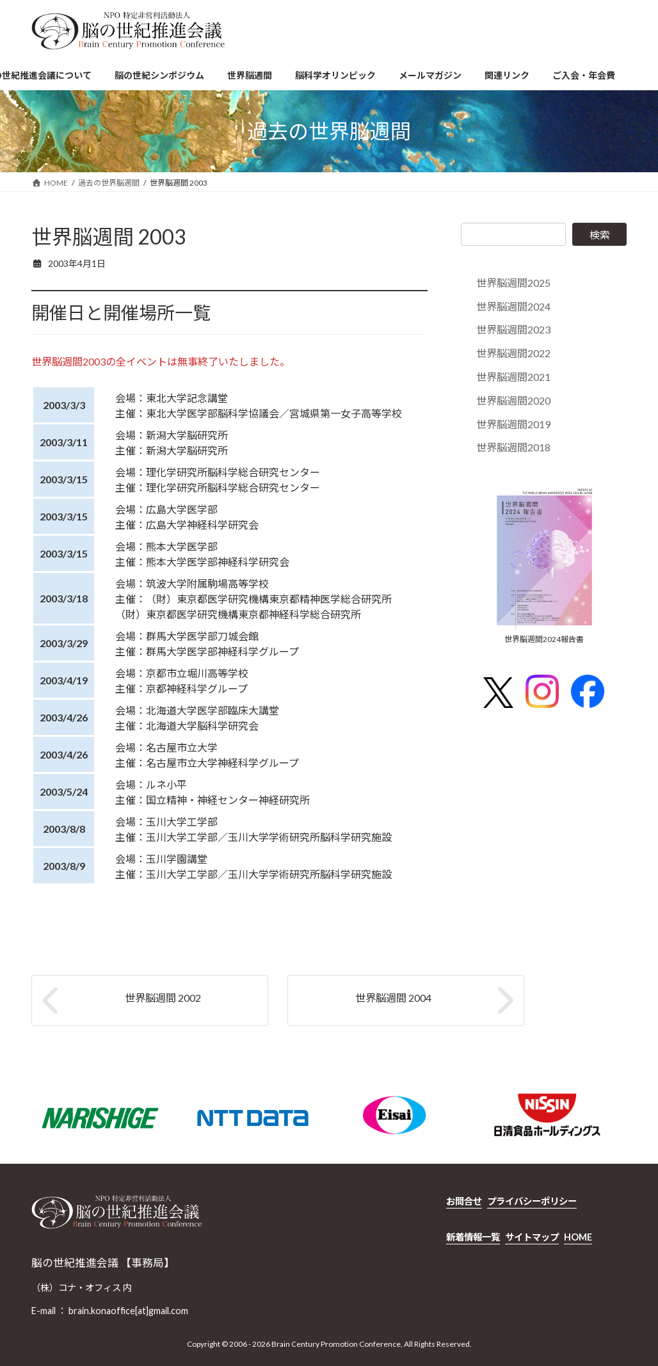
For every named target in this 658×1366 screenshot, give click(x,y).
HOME (578, 1236)
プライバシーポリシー (532, 1201)
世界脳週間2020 (513, 400)
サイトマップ (532, 1236)
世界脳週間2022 (513, 353)
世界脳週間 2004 (393, 998)
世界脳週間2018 (513, 448)
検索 (600, 235)
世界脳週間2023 (513, 330)
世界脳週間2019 (513, 424)
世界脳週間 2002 (163, 998)
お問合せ (464, 1201)
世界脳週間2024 (513, 306)
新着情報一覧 (473, 1236)
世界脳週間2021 (513, 377)
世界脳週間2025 (513, 283)
